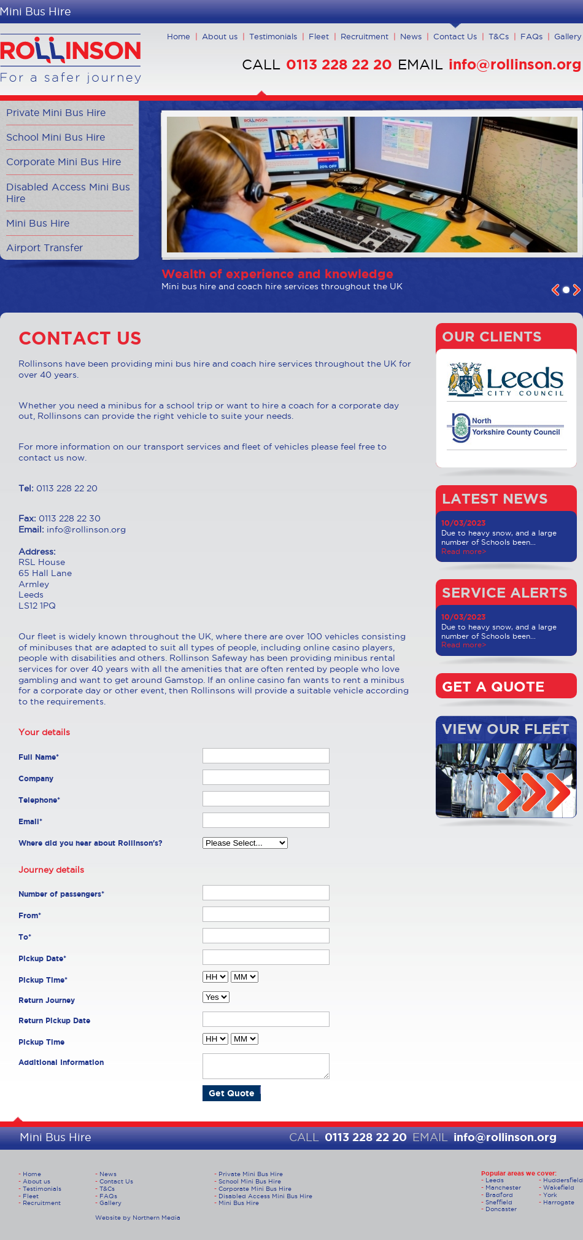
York (550, 1194)
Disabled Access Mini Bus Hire (68, 192)
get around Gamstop (159, 680)
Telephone (39, 800)
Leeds (494, 1180)
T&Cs (498, 36)
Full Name (38, 757)
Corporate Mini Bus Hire (63, 161)
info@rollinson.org (515, 64)
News (411, 36)
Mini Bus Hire (37, 222)
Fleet (319, 36)
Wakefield (558, 1187)
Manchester (503, 1187)
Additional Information (61, 1062)
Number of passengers (61, 894)
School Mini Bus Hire (55, 136)
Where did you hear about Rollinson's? (90, 843)
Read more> (464, 551)
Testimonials (273, 36)
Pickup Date (42, 958)
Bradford (499, 1194)
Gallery (568, 36)
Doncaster (501, 1209)
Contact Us (455, 36)
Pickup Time (43, 980)
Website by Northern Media (137, 1217)
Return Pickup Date (54, 1020)
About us (219, 36)
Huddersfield (563, 1180)
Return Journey (46, 1000)
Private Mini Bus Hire (56, 112)
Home (178, 36)
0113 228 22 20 (339, 64)
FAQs (531, 36)
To (24, 937)
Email (30, 821)
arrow (509, 792)
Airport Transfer (44, 247)
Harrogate (558, 1202)
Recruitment (364, 36)
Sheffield (498, 1202)
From (29, 915)
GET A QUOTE (493, 686)
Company (35, 778)
